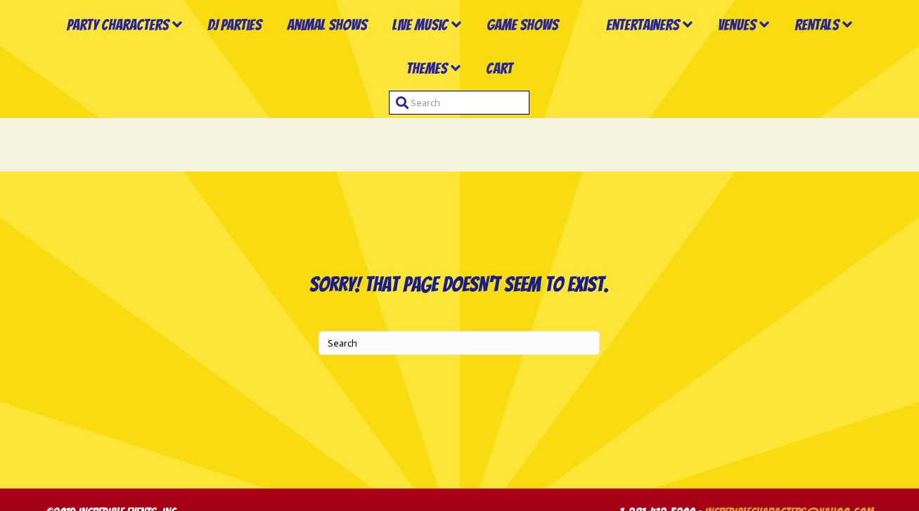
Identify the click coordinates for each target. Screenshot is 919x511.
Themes (468, 122)
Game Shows (511, 52)
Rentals (387, 122)
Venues (831, 52)
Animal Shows (316, 52)
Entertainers (736, 52)
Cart (540, 122)
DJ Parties (223, 52)
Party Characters (107, 52)
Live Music (409, 52)
